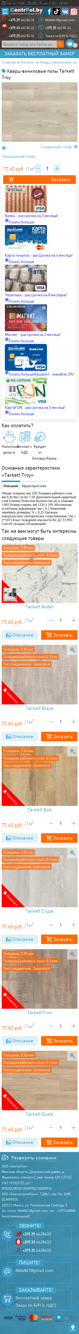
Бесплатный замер (34, 1297)
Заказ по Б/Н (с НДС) (61, 36)
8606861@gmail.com (60, 20)
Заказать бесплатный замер (39, 53)
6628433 (37, 1234)
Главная (9, 62)
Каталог (28, 62)
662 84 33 (21, 20)
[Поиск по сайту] (60, 44)
